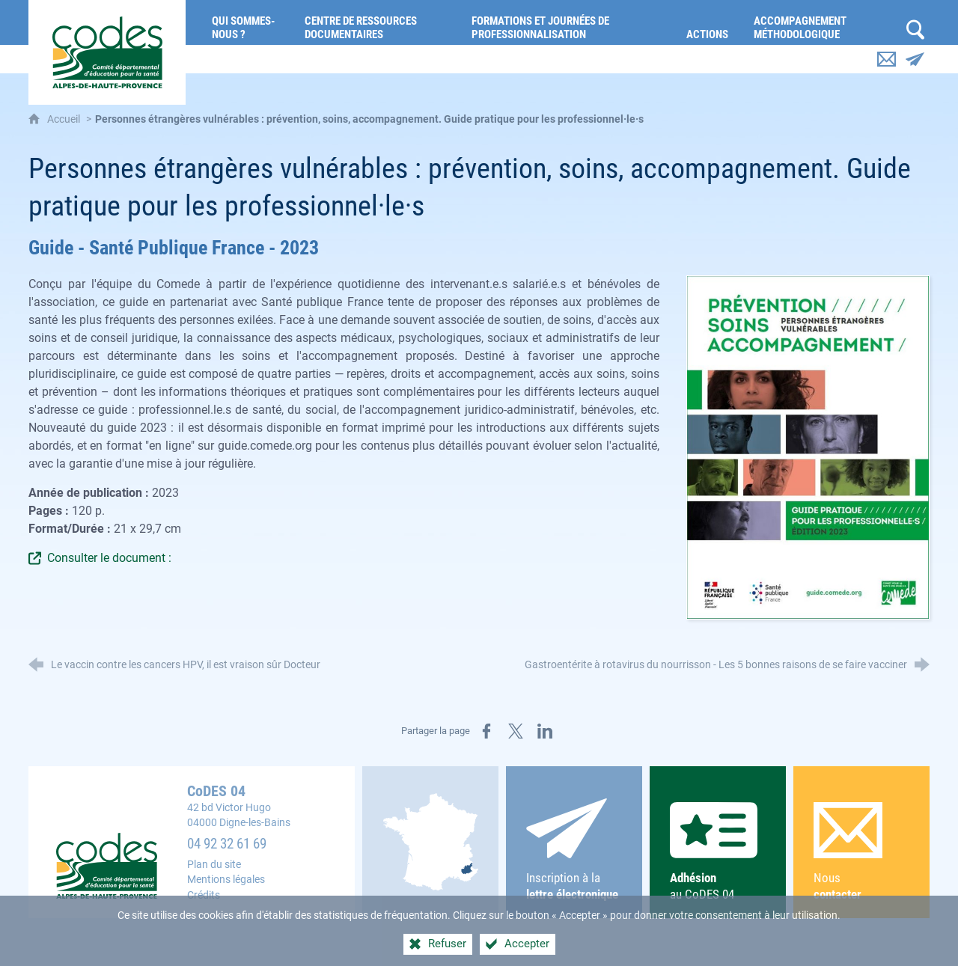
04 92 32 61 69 (226, 844)
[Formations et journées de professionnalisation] (567, 22)
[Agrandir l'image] (808, 447)
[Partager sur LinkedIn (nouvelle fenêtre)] (545, 731)
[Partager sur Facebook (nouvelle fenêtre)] (486, 731)
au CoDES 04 (717, 852)
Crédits (203, 895)
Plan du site (214, 864)
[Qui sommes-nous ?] (247, 22)
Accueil (64, 119)
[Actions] (708, 22)
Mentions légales (226, 879)
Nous (861, 852)
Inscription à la (573, 850)
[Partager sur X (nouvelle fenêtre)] (515, 731)
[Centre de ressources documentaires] (377, 22)
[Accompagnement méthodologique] (821, 22)
